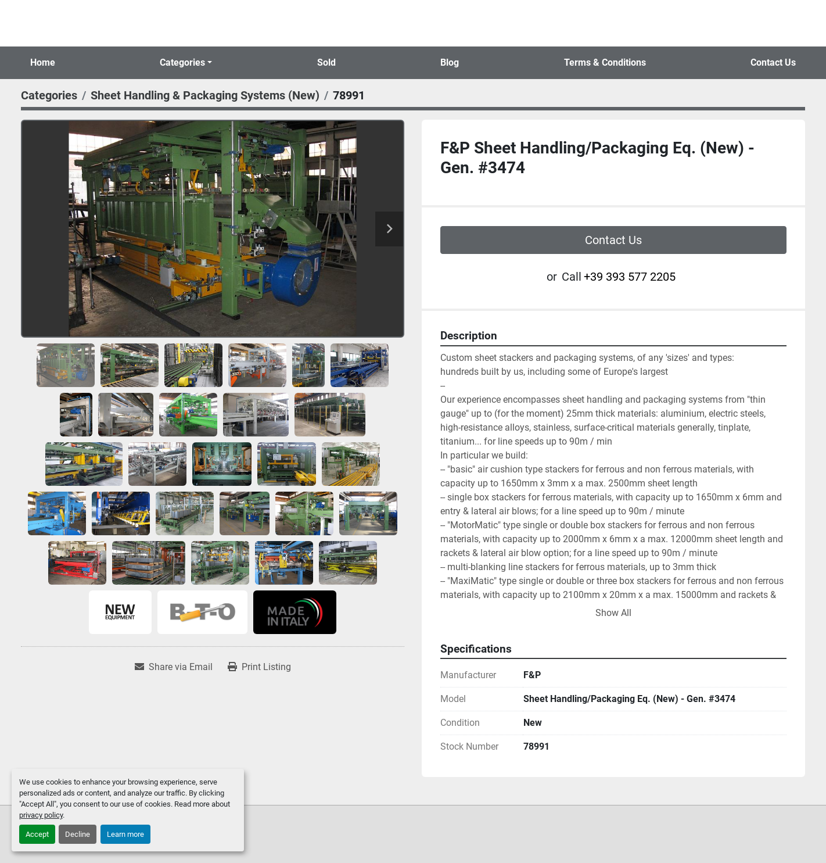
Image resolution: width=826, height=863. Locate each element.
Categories (182, 62)
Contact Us (773, 62)
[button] (185, 62)
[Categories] (49, 95)
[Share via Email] (173, 667)
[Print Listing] (259, 667)
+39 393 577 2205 (630, 277)
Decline (77, 834)
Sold (326, 62)
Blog (449, 62)
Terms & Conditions (605, 62)
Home (42, 62)
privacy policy (41, 815)
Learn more (125, 834)
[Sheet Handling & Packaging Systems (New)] (205, 95)
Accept (37, 834)
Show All (613, 612)
